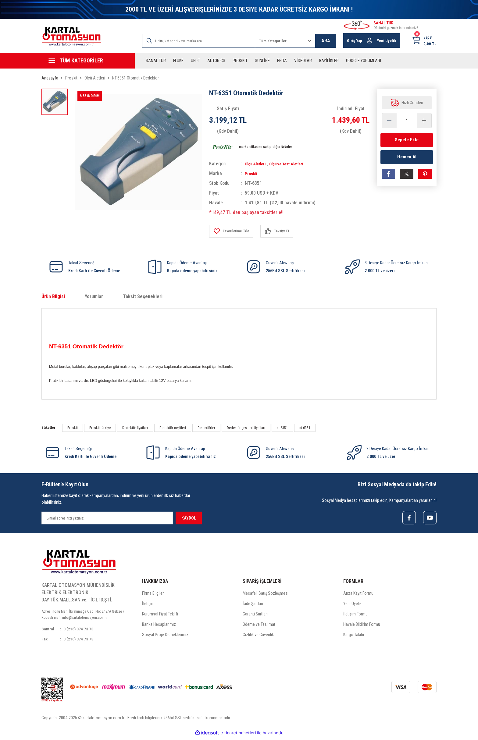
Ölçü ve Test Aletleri (294, 164)
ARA (325, 41)
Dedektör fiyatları (135, 428)
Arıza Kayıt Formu (358, 594)
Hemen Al (407, 159)
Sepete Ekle (406, 140)
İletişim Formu (355, 615)
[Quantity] (407, 120)
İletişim (148, 604)
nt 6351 (304, 428)
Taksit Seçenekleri (142, 296)
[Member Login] (369, 40)
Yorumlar (94, 296)
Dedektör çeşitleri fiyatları (246, 428)
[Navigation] (88, 61)
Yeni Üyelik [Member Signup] (386, 40)
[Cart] (424, 40)
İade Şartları (253, 604)
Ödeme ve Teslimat (259, 625)
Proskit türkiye (100, 428)
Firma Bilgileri (153, 594)
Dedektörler (206, 428)
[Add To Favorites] (233, 231)
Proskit (252, 173)
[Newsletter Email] (107, 518)
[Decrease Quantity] (389, 120)
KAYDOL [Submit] (188, 518)
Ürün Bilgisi (53, 296)
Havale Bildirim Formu (361, 625)
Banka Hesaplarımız (159, 625)
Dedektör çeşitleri (172, 428)
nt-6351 (282, 428)
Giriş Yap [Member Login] (354, 40)
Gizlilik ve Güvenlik (258, 635)
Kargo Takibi (353, 635)
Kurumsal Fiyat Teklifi (160, 615)
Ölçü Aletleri (257, 164)
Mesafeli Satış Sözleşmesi (265, 594)
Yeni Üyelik (352, 604)
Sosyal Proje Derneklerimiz (165, 635)
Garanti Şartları (255, 615)
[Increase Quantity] (424, 120)
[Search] (198, 41)
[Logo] (71, 36)
